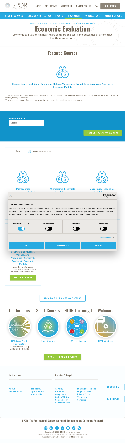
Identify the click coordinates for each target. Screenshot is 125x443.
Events (59, 15)
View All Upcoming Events (62, 357)
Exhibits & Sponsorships (37, 390)
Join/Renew (110, 6)
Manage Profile (83, 6)
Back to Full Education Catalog (63, 298)
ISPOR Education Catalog (84, 23)
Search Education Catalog (103, 132)
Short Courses (48, 341)
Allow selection (62, 245)
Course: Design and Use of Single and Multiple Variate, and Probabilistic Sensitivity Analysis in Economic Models (62, 85)
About (38, 6)
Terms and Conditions (82, 398)
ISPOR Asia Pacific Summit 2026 (19, 342)
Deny (27, 245)
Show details (105, 238)
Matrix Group (77, 437)
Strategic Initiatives (40, 15)
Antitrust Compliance (60, 393)
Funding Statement (86, 388)
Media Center (15, 391)
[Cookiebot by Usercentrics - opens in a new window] (105, 196)
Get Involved (51, 6)
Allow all (98, 245)
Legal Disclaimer (84, 391)
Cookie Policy (61, 400)
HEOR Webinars (105, 341)
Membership (67, 6)
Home (32, 23)
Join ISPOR (113, 398)
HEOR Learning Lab (77, 341)
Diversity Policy (62, 402)
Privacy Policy (83, 394)
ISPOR (62, 432)
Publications (92, 15)
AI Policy (59, 388)
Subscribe (113, 386)
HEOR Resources (14, 15)
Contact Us (36, 394)
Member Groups (113, 15)
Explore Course (23, 277)
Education (74, 15)
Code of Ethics (62, 397)
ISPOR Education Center (60, 23)
